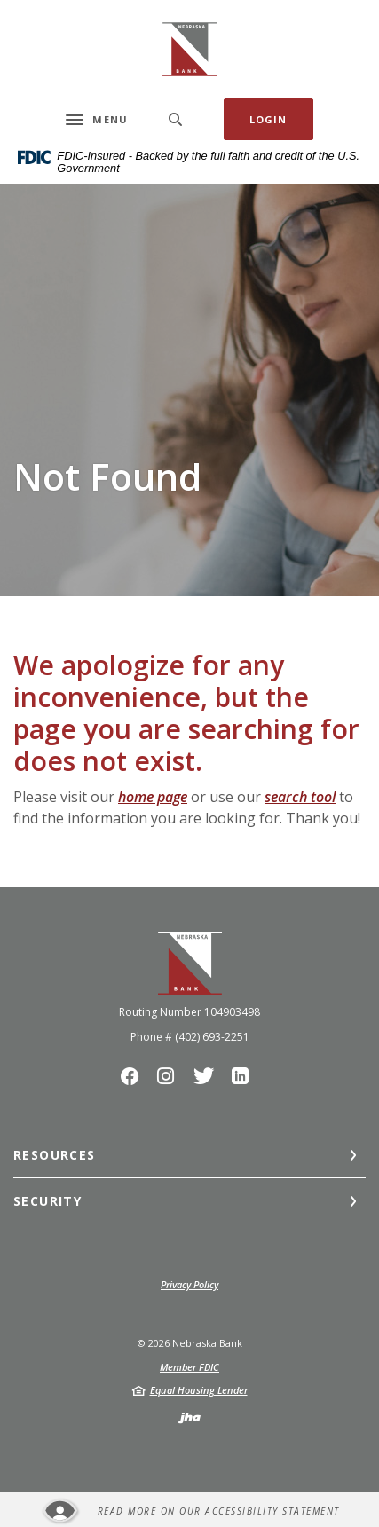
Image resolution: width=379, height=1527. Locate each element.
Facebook (134, 1080)
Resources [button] (54, 1154)
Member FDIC (189, 1367)
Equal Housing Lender (199, 1390)
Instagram (171, 1080)
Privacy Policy (189, 1284)
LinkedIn (245, 1080)
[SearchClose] (175, 119)
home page (152, 797)
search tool (300, 797)
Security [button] (47, 1200)
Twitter (208, 1080)
